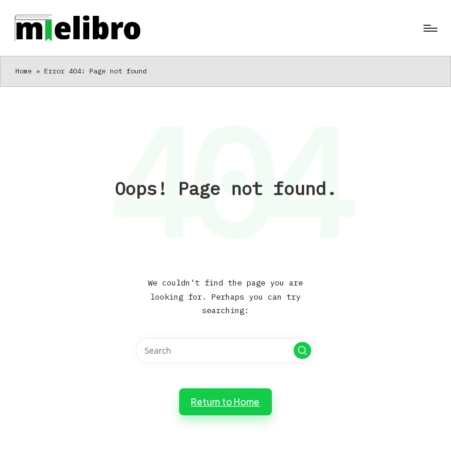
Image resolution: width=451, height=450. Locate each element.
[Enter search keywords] (225, 350)
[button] (302, 351)
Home (23, 70)
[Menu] (429, 28)
